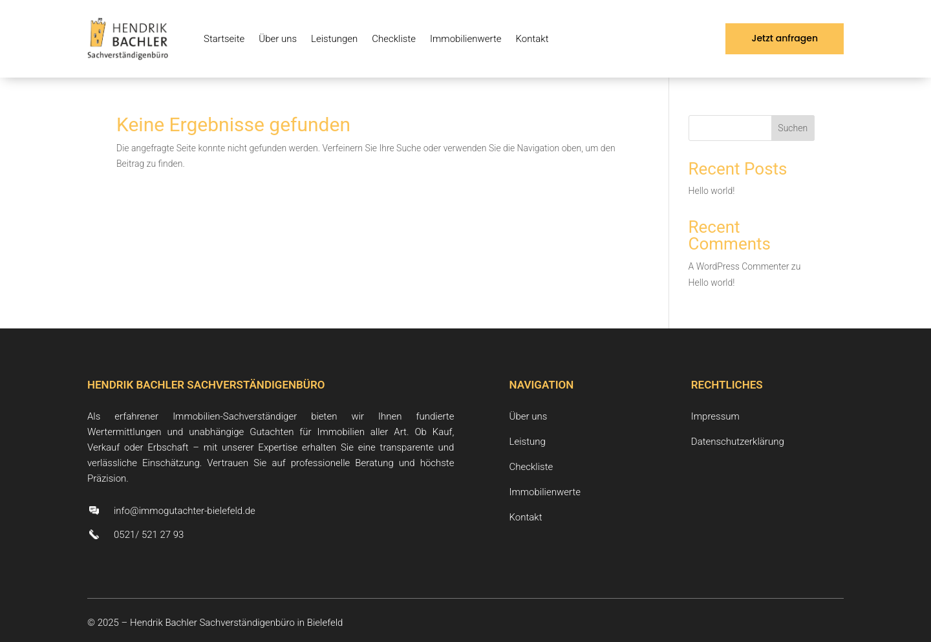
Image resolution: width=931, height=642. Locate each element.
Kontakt (532, 39)
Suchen (793, 128)
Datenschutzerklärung (737, 441)
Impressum (715, 416)
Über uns (278, 39)
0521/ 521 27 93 (149, 534)
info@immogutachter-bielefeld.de (184, 511)
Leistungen (334, 39)
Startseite (224, 39)
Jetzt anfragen (784, 38)
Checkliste (394, 39)
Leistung (527, 441)
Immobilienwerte (466, 39)
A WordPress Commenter (739, 266)
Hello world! (712, 191)
